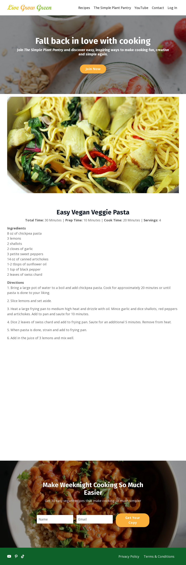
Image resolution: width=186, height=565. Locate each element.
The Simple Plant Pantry (112, 7)
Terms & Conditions (159, 556)
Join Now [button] (93, 68)
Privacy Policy (129, 556)
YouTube (141, 7)
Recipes (84, 7)
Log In (172, 7)
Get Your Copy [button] (132, 519)
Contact (158, 7)
